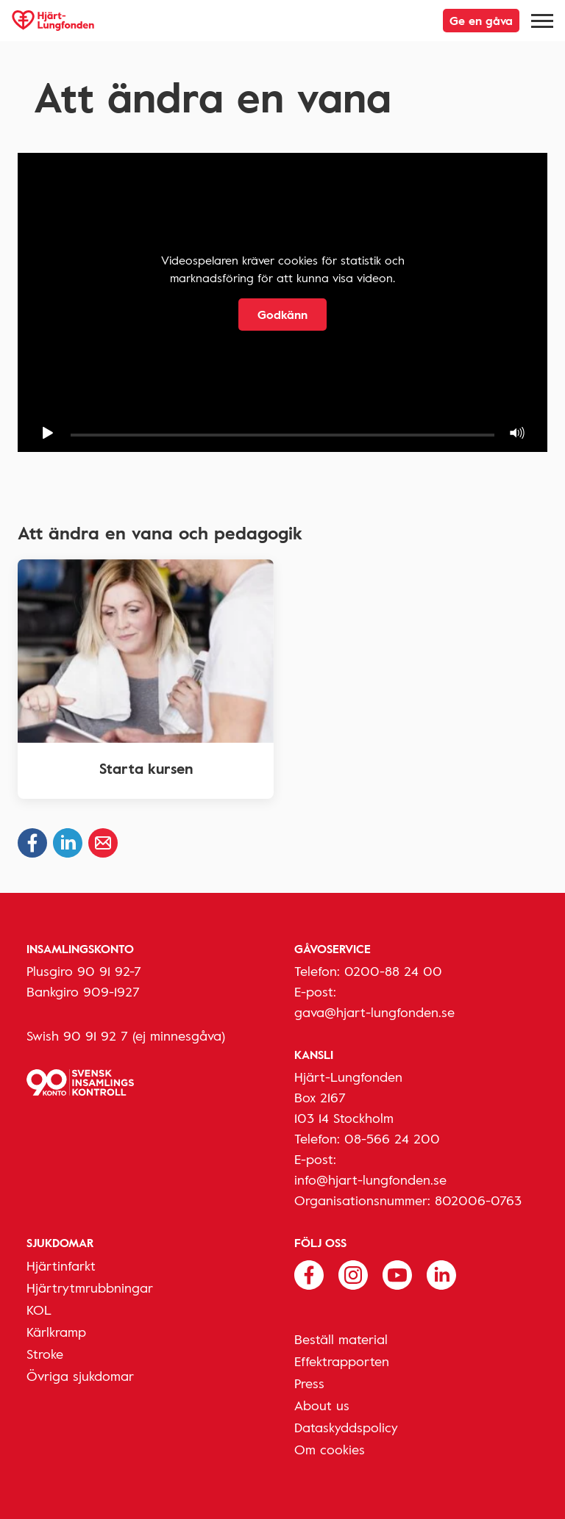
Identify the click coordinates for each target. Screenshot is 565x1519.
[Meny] (542, 20)
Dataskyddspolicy (346, 1427)
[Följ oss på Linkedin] (441, 1273)
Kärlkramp (56, 1331)
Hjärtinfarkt (61, 1265)
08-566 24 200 (392, 1138)
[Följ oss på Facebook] (309, 1273)
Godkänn (282, 314)
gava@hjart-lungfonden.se (374, 1011)
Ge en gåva (481, 20)
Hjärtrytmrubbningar (89, 1287)
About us (321, 1405)
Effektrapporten (341, 1361)
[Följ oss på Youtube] (397, 1273)
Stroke (44, 1353)
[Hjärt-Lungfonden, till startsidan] (53, 20)
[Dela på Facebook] (32, 843)
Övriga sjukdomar (80, 1375)
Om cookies (329, 1449)
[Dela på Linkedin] (67, 843)
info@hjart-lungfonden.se (370, 1179)
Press (309, 1383)
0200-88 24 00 (393, 970)
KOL (38, 1309)
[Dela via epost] (103, 843)
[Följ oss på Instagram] (353, 1273)
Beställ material (341, 1339)
